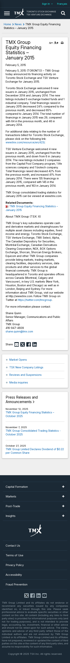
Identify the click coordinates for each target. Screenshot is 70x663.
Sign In (46, 3)
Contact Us (13, 545)
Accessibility (14, 574)
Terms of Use (14, 555)
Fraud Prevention (16, 584)
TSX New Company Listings (26, 367)
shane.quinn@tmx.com (19, 331)
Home (7, 24)
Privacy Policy (15, 565)
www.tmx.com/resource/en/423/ (25, 142)
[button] (63, 13)
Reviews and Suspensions (25, 374)
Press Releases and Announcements (22, 399)
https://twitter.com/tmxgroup (35, 299)
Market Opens (18, 359)
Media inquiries (18, 382)
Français (62, 3)
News (18, 24)
